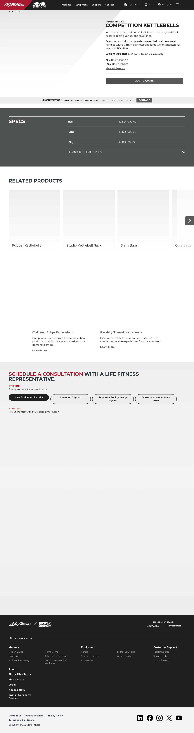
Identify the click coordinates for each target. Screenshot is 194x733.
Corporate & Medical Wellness (56, 661)
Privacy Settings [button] (34, 715)
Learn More (39, 350)
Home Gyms (51, 652)
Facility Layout (161, 652)
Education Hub (161, 660)
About (12, 669)
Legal (12, 684)
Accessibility (17, 689)
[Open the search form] (149, 5)
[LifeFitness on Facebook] (150, 718)
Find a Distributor (20, 674)
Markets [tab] (66, 4)
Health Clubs (16, 652)
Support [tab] (96, 4)
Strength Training (90, 656)
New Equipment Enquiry (29, 397)
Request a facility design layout (113, 399)
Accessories (87, 660)
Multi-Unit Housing (19, 660)
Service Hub (160, 656)
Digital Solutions (126, 652)
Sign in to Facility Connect (20, 697)
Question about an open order (156, 399)
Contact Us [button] (15, 715)
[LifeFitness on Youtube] (179, 718)
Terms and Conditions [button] (21, 720)
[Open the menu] (179, 5)
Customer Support (70, 397)
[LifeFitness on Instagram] (159, 718)
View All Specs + (115, 68)
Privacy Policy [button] (55, 715)
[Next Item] (189, 220)
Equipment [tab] (81, 4)
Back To (14, 12)
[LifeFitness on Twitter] (169, 718)
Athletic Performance (56, 656)
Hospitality (14, 656)
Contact (109, 4)
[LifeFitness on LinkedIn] (140, 718)
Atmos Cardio (124, 656)
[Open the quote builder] (165, 5)
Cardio (84, 652)
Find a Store (16, 679)
